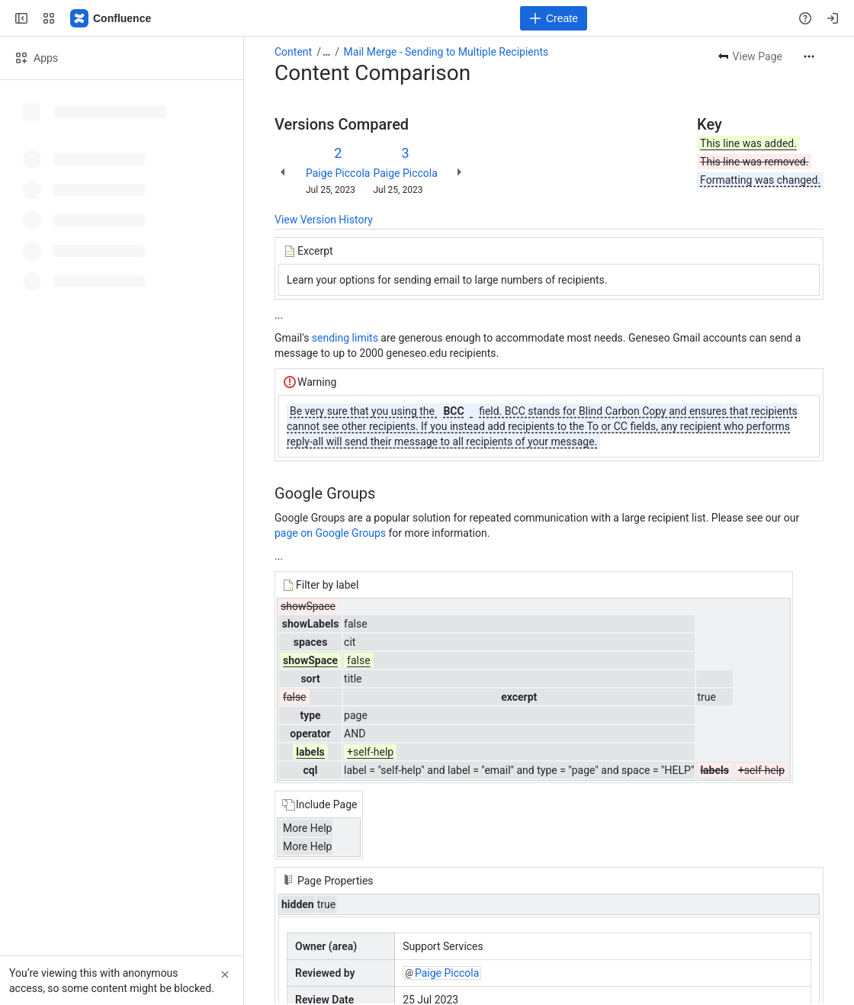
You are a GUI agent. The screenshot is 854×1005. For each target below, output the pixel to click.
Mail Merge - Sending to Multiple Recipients (446, 52)
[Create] (553, 18)
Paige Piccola (338, 173)
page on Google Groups (330, 533)
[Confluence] (111, 18)
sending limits (345, 338)
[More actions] (809, 56)
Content (293, 52)
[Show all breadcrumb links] (326, 51)
